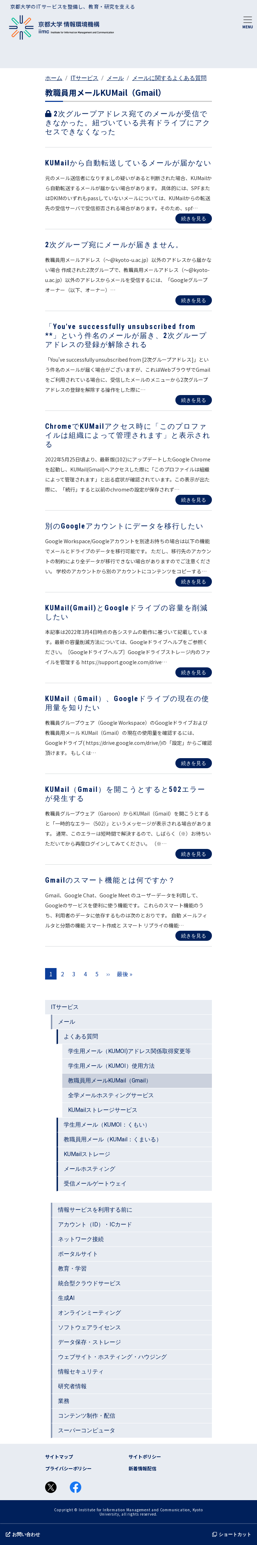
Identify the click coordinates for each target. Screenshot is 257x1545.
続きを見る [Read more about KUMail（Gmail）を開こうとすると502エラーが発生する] (193, 854)
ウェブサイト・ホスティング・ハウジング (112, 1356)
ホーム (53, 78)
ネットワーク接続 (81, 1239)
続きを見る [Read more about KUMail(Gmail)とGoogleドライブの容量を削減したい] (193, 672)
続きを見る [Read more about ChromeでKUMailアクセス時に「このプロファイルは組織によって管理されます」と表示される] (193, 500)
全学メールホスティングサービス (111, 1095)
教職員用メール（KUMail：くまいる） (113, 1139)
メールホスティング (89, 1168)
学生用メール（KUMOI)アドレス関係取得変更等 (129, 1051)
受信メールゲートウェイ (95, 1183)
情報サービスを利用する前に (95, 1209)
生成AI (66, 1298)
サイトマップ (59, 1456)
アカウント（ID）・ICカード (95, 1224)
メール (115, 78)
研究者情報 (72, 1386)
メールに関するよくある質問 (169, 78)
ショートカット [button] (231, 1534)
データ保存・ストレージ (89, 1342)
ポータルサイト (78, 1253)
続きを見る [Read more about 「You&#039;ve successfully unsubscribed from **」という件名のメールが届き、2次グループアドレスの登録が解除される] (193, 400)
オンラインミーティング (89, 1312)
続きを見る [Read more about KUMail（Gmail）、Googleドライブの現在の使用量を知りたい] (193, 763)
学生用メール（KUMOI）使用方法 (111, 1065)
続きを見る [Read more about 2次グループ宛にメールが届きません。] (193, 300)
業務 (63, 1401)
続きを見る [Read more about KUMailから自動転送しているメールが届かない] (193, 218)
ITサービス (84, 78)
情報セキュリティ (81, 1371)
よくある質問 (81, 1036)
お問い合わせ (23, 1534)
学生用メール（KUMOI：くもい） (107, 1124)
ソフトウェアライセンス (89, 1327)
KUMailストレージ (87, 1154)
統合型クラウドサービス (89, 1283)
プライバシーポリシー (68, 1468)
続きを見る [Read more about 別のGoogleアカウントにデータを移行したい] (193, 581)
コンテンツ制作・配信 (86, 1415)
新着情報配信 (142, 1468)
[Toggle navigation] (247, 21)
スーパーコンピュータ (86, 1430)
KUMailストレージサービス (102, 1110)
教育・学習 (72, 1268)
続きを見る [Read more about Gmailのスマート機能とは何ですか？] (193, 936)
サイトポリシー (144, 1456)
